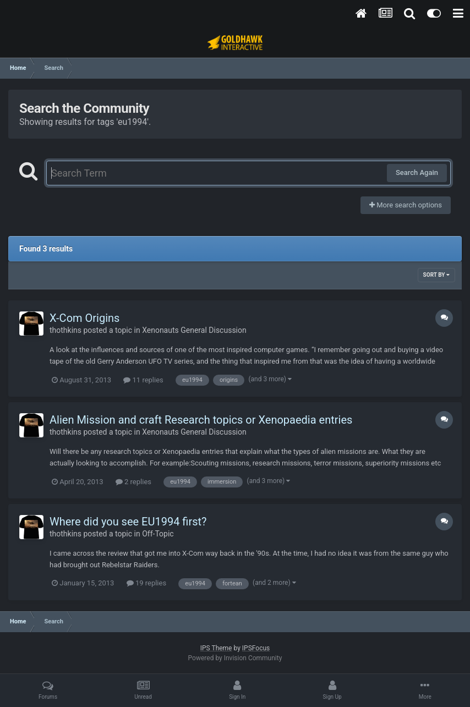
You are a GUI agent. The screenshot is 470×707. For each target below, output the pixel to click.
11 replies (143, 380)
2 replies (133, 482)
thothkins (65, 330)
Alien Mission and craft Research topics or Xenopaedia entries (201, 419)
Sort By (436, 275)
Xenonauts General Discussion (194, 330)
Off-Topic (158, 533)
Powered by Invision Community (235, 658)
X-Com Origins (84, 318)
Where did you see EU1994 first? (128, 521)
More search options (405, 205)
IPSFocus (256, 648)
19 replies (146, 583)
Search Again (417, 172)
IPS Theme (216, 648)
